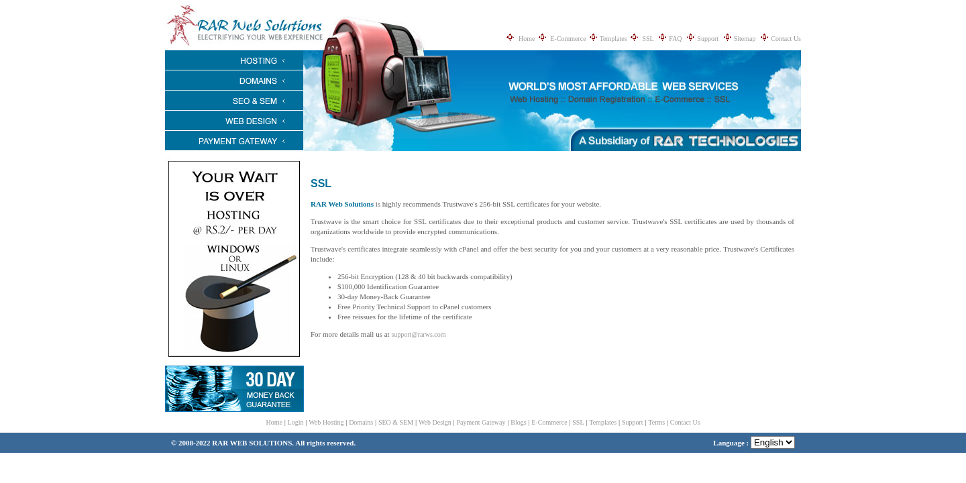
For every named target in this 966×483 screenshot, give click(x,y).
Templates (613, 38)
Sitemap (745, 38)
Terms (656, 422)
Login (296, 422)
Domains (361, 422)
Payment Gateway (481, 422)
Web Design (435, 422)
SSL (647, 38)
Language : (754, 443)
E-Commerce (568, 38)
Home (527, 38)
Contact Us (786, 38)
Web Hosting (326, 422)
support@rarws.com (418, 334)
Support (707, 38)
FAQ (675, 38)
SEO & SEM (395, 422)
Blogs (518, 422)
